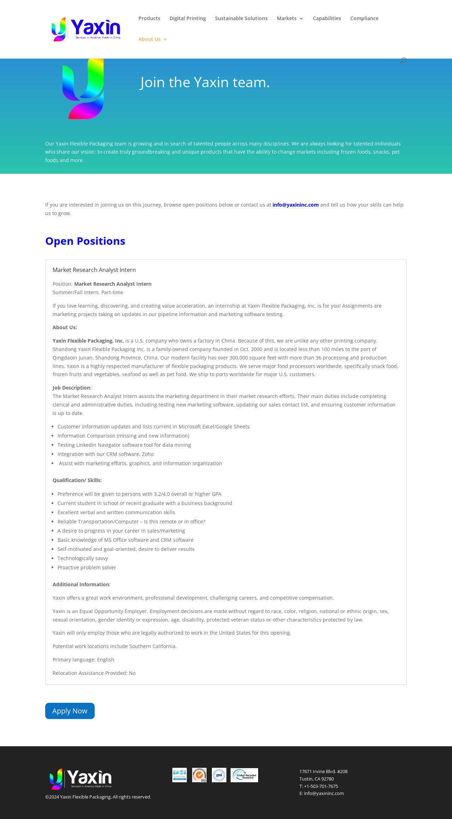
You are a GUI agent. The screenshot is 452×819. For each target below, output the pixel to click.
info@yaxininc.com (324, 793)
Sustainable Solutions (241, 19)
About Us (149, 39)
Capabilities (327, 19)
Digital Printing (188, 19)
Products (149, 19)
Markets (287, 19)
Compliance (364, 19)
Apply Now (70, 711)
